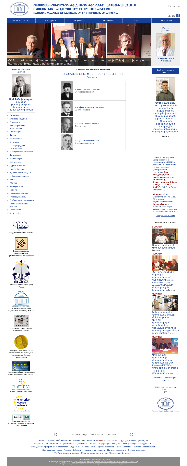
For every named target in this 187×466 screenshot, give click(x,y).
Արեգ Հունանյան (165, 103)
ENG (174, 6)
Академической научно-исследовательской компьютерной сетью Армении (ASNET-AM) (105, 462)
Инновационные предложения (17, 127)
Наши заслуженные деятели (94, 453)
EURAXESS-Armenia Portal (21, 390)
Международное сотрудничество (17, 146)
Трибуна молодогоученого (165, 71)
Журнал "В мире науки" (21, 172)
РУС (178, 6)
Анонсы (13, 179)
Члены (137, 20)
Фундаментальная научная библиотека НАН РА (21, 329)
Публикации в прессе (19, 176)
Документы (15, 122)
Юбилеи (13, 183)
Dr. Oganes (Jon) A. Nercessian (166, 59)
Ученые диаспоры (18, 197)
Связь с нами (166, 20)
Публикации (15, 131)
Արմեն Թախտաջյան (21, 99)
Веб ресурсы (15, 162)
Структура (14, 115)
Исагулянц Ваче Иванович (87, 140)
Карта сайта (15, 213)
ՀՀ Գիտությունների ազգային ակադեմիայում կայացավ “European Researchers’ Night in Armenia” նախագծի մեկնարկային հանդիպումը (165, 280)
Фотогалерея (15, 155)
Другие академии (17, 165)
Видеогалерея (16, 158)
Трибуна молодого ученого (22, 200)
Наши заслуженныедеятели (21, 70)
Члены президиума (18, 119)
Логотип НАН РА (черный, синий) (165, 410)
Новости (13, 190)
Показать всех (93, 77)
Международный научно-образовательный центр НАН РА (21, 308)
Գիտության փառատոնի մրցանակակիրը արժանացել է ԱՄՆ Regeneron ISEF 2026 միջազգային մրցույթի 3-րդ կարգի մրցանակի (165, 363)
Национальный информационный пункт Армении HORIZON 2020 (21, 372)
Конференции (16, 138)
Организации (108, 20)
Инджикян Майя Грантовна (87, 89)
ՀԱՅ (170, 6)
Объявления (15, 209)
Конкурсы (14, 142)
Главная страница (21, 20)
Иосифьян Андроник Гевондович (90, 107)
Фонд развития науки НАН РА (21, 232)
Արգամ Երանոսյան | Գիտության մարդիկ (165, 245)
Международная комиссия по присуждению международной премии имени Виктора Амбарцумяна (21, 353)
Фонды (13, 135)
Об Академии (50, 20)
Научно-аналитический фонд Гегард (21, 285)
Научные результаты (19, 193)
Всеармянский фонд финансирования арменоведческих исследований (21, 252)
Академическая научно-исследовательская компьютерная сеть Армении (21, 422)
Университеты (16, 186)
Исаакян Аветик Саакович (87, 124)
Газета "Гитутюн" (18, 169)
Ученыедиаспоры (165, 29)
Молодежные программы (21, 151)
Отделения (79, 20)
